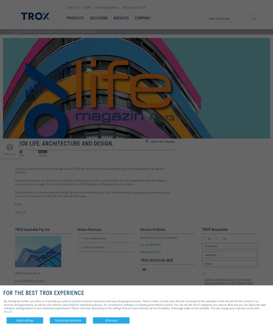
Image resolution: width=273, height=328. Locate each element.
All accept (111, 320)
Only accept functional (68, 320)
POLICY (8, 312)
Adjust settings (24, 320)
